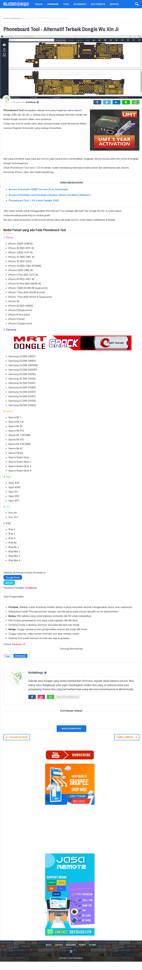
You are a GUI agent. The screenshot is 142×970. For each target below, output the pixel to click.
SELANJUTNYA (16, 744)
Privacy (83, 952)
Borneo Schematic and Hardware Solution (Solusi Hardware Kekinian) (49, 202)
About (46, 952)
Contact (57, 952)
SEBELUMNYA (127, 744)
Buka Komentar (71, 736)
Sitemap (95, 952)
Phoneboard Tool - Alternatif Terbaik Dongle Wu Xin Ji (70, 32)
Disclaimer (71, 952)
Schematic (20, 663)
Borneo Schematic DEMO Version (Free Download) (38, 196)
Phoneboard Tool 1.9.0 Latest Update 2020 (34, 207)
